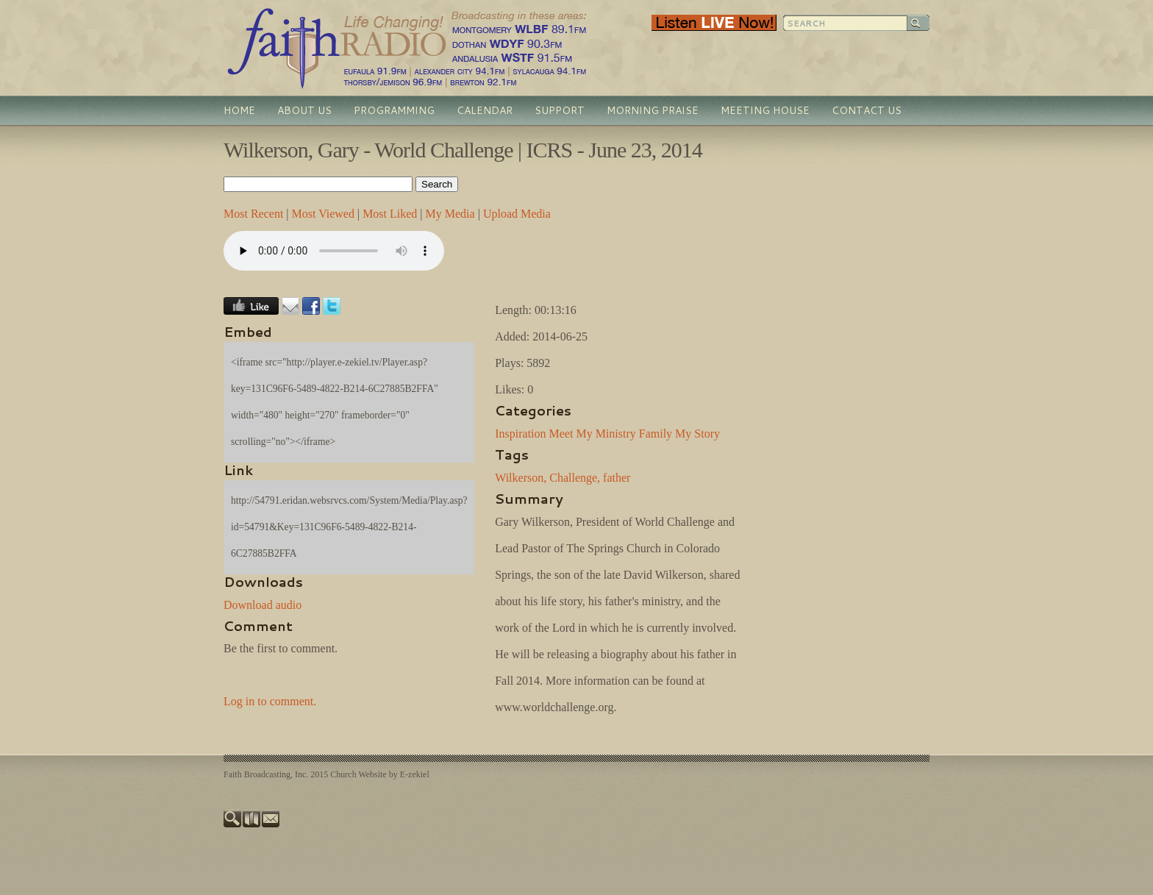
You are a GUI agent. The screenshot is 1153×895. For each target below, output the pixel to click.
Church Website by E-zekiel (379, 774)
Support (560, 110)
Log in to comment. (270, 701)
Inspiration (520, 433)
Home (239, 110)
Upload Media (517, 213)
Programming (394, 110)
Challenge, (574, 477)
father (616, 477)
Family (655, 433)
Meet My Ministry (592, 433)
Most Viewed (323, 213)
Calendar (485, 110)
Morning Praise (653, 110)
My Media (450, 213)
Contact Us (867, 110)
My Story (697, 433)
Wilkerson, (520, 477)
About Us (304, 110)
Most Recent (253, 213)
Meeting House (765, 110)
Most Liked (390, 213)
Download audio (262, 605)
